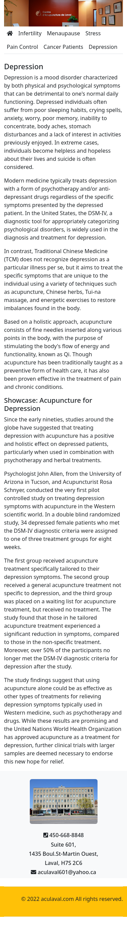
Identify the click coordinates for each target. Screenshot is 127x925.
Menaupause (63, 33)
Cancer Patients (63, 47)
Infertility (30, 33)
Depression (103, 47)
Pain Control (22, 47)
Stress (93, 33)
